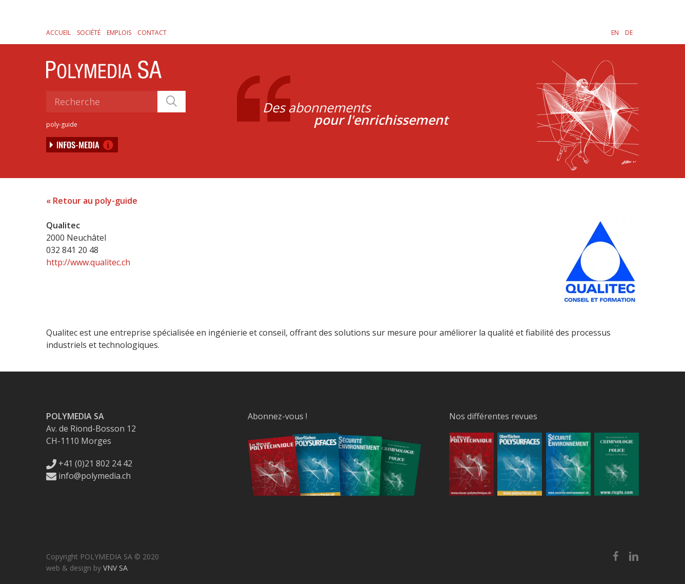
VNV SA (115, 568)
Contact (152, 32)
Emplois (119, 32)
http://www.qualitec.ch (88, 262)
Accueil (58, 32)
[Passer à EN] (615, 32)
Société (88, 32)
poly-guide (61, 124)
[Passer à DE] (629, 32)
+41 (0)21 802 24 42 (89, 463)
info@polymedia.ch (88, 475)
